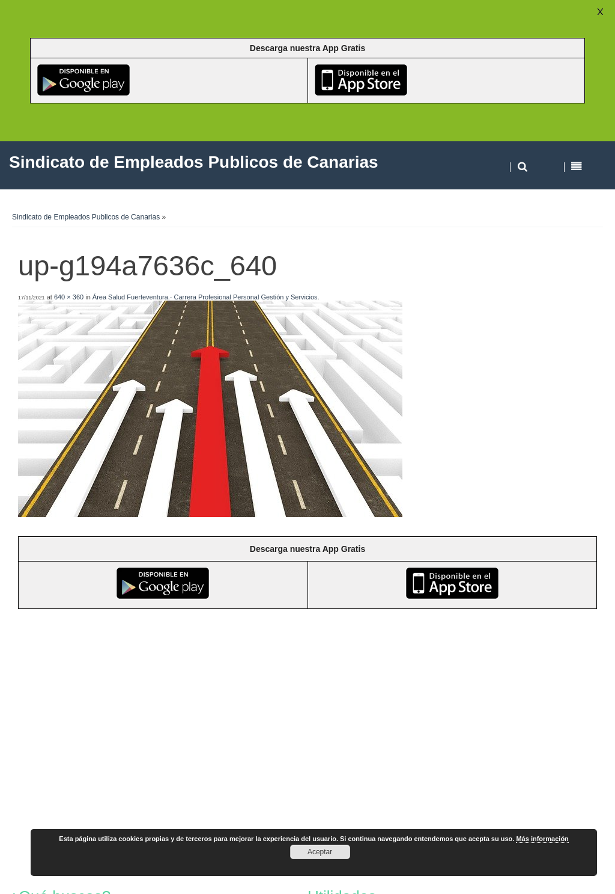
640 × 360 (68, 297)
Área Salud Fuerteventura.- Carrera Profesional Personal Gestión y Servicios (205, 297)
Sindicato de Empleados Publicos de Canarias (86, 217)
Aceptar (320, 852)
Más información (542, 838)
